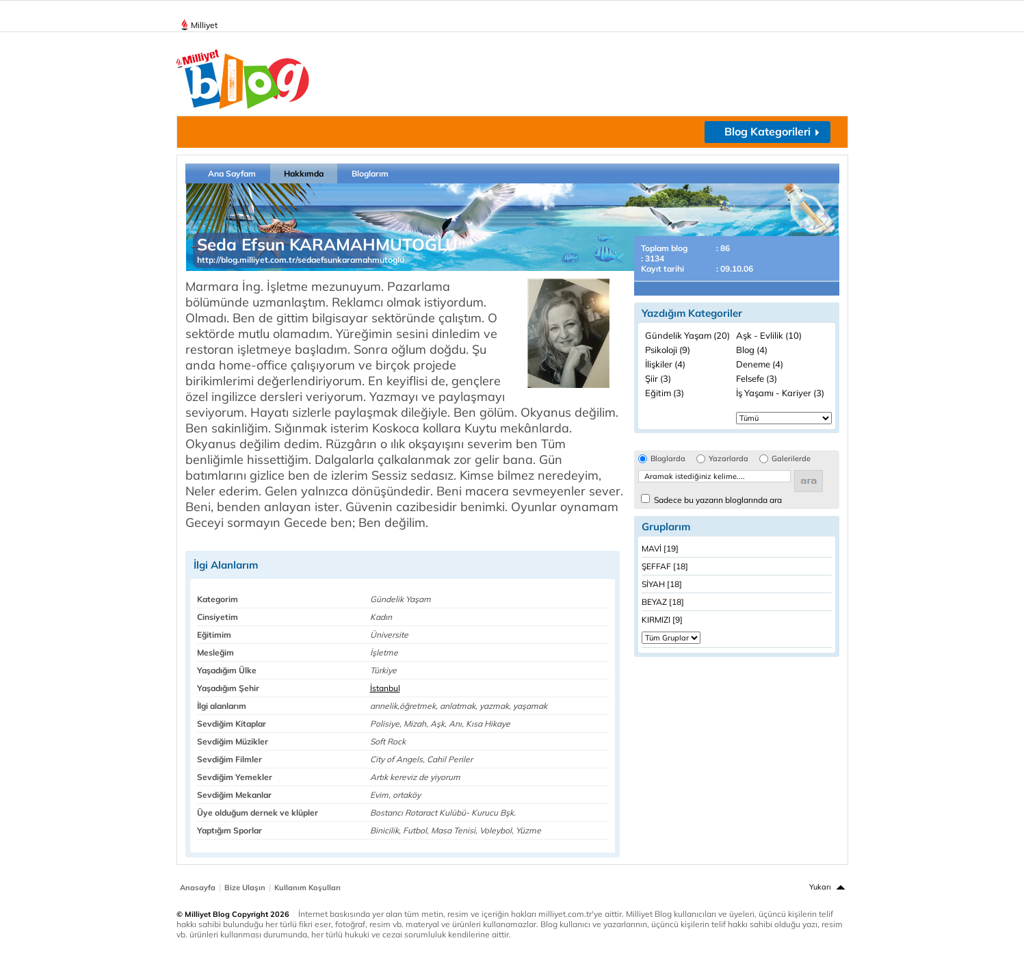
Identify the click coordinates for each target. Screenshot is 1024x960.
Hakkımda (304, 173)
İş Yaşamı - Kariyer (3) (780, 392)
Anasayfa (197, 887)
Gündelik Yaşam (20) (687, 335)
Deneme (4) (759, 364)
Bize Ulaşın (244, 887)
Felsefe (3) (756, 378)
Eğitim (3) (664, 392)
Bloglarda (668, 458)
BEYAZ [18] (663, 602)
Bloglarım (370, 173)
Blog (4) (751, 349)
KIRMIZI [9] (662, 619)
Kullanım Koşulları (307, 887)
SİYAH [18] (662, 584)
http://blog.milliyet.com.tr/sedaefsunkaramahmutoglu (300, 260)
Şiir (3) (658, 378)
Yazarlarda (728, 458)
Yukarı (820, 887)
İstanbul (385, 688)
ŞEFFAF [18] (665, 566)
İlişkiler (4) (665, 364)
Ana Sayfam (232, 173)
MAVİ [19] (660, 548)
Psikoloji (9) (667, 349)
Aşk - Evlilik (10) (769, 335)
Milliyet (199, 22)
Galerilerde (791, 458)
